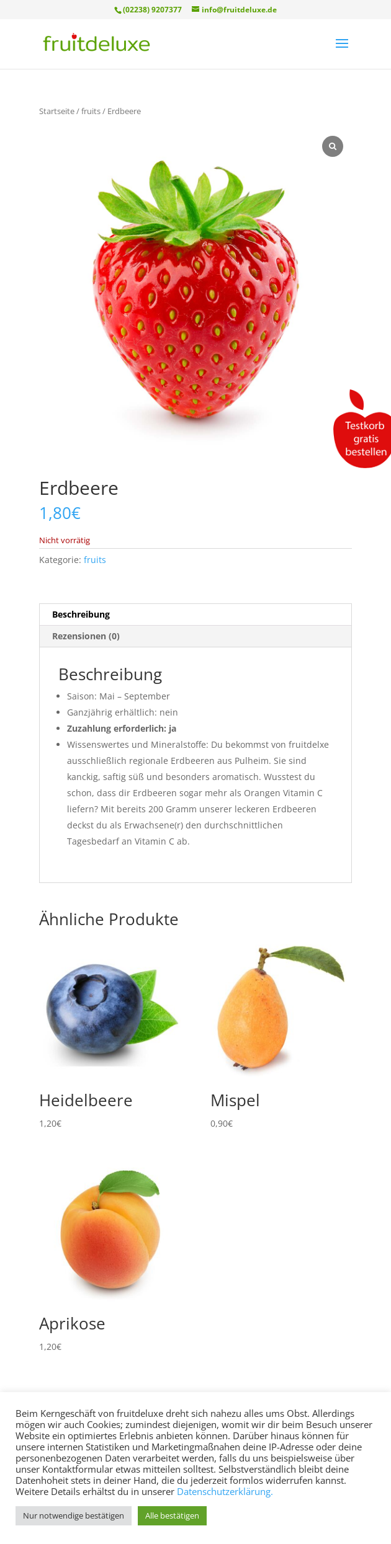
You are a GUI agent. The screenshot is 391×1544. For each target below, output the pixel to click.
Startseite (56, 111)
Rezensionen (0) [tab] (86, 636)
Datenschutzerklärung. (225, 1491)
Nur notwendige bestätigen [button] (73, 1515)
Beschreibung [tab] (81, 614)
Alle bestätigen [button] (172, 1515)
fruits (91, 111)
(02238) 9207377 (152, 9)
